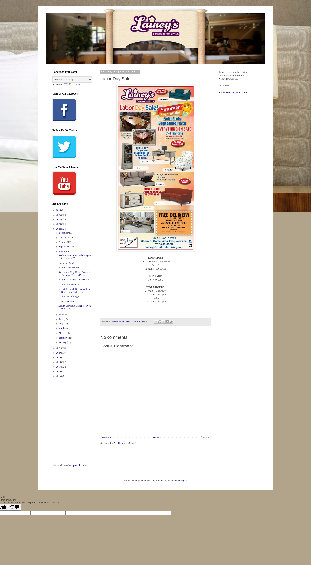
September (64, 246)
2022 (58, 228)
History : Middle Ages (69, 296)
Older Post (205, 437)
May (61, 323)
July (61, 314)
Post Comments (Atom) (124, 443)
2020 (58, 352)
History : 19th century (68, 267)
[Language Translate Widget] (72, 79)
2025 (58, 215)
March (62, 333)
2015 (58, 376)
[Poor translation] (14, 507)
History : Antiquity (67, 301)
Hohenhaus (161, 480)
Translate (72, 84)
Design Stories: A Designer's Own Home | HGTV (74, 307)
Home (156, 437)
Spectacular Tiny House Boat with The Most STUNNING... (74, 273)
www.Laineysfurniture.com (233, 92)
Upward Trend (78, 465)
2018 (58, 362)
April (61, 328)
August (62, 251)
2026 (58, 210)
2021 (58, 348)
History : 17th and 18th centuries (74, 279)
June (61, 319)
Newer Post (106, 437)
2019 (58, 357)
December (64, 232)
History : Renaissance (68, 284)
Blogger (183, 480)
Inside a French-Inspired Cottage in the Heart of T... (75, 257)
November (64, 237)
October (63, 242)
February (63, 337)
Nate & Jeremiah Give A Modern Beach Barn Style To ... (74, 290)
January (63, 342)
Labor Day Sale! (66, 263)
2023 (58, 224)
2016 (58, 371)
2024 (58, 219)
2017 (58, 366)
